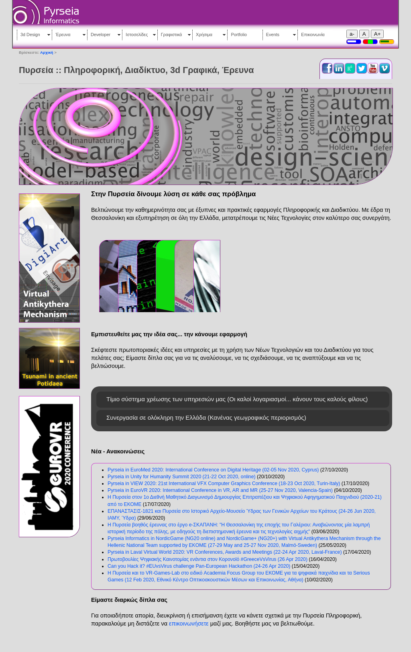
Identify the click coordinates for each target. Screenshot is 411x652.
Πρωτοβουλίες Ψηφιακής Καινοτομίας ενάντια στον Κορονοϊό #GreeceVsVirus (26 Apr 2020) (207, 559)
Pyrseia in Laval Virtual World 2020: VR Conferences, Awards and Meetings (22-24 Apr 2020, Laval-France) (225, 552)
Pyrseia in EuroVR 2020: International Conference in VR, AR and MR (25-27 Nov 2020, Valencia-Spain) (220, 490)
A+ (377, 34)
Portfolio (239, 34)
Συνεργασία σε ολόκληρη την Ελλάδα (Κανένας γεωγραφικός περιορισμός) (206, 417)
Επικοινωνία (313, 34)
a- (352, 34)
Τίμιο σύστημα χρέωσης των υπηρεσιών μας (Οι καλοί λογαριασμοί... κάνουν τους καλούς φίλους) (237, 399)
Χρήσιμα (204, 34)
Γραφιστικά (171, 34)
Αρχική (46, 52)
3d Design (30, 34)
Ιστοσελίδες (137, 34)
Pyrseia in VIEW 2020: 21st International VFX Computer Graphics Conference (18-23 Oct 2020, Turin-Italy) (224, 483)
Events (272, 34)
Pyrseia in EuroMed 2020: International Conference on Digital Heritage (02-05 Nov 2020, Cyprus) (213, 470)
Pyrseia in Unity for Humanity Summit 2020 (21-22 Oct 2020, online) (182, 476)
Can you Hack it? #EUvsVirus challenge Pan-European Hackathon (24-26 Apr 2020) (199, 566)
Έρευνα (62, 34)
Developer (100, 34)
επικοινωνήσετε (189, 623)
